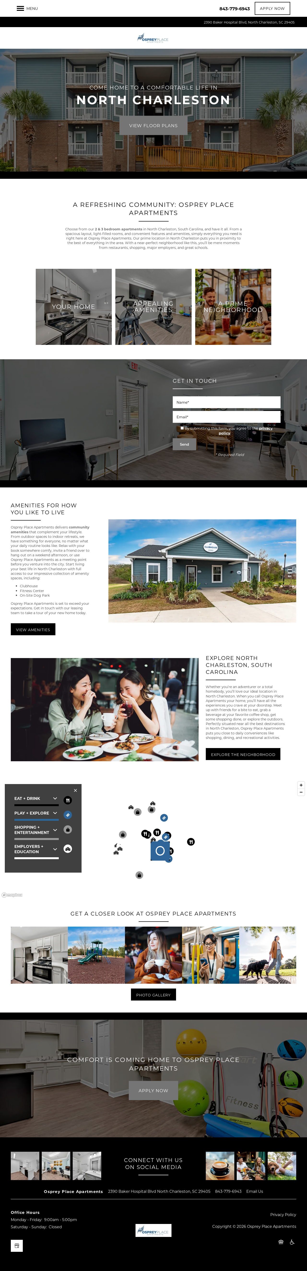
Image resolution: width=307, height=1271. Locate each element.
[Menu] (27, 8)
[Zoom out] (301, 792)
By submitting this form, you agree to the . (229, 431)
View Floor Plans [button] (153, 125)
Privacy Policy (283, 1214)
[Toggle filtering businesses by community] (68, 849)
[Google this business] (17, 1246)
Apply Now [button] (153, 1090)
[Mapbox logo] (12, 895)
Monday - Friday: (26, 1219)
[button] (272, 8)
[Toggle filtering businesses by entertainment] (68, 815)
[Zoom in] (301, 785)
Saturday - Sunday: (29, 1226)
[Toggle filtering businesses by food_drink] (68, 800)
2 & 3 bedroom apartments (118, 229)
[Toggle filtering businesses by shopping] (68, 829)
